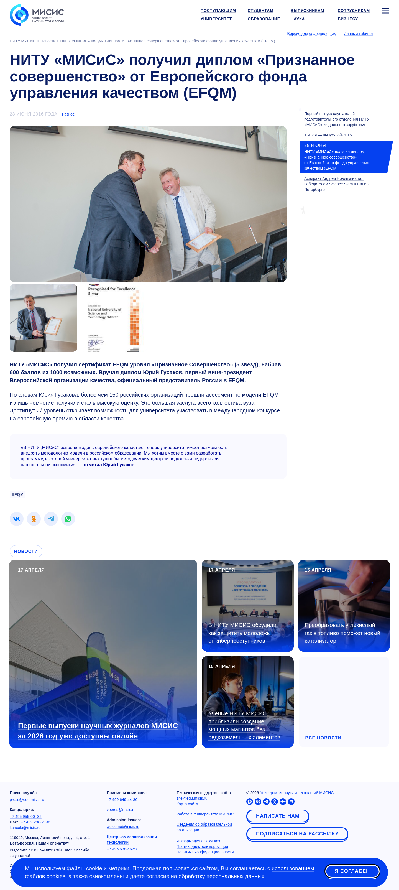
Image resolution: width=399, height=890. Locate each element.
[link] (17, 519)
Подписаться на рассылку (297, 834)
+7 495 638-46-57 (122, 849)
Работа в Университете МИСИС (205, 814)
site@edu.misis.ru (192, 798)
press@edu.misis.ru (27, 799)
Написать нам (278, 816)
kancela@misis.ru (25, 827)
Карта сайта (187, 804)
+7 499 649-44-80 (122, 799)
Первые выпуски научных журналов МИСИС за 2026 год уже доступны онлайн (98, 730)
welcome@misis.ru (123, 826)
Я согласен (352, 871)
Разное (68, 114)
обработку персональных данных (221, 876)
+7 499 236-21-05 (36, 822)
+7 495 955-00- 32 (26, 816)
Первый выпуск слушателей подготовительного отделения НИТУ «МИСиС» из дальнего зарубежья (336, 119)
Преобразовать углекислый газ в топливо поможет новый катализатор (342, 633)
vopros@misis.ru (121, 809)
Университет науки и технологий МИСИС (297, 792)
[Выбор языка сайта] (385, 33)
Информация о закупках (198, 841)
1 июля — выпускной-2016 (328, 135)
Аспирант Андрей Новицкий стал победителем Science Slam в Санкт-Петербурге (336, 184)
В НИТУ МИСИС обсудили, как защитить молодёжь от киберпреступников (243, 633)
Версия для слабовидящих (311, 33)
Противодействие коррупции (202, 846)
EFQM (18, 494)
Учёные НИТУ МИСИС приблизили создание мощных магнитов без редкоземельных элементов (244, 725)
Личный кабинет (358, 33)
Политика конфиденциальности (205, 852)
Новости (26, 551)
